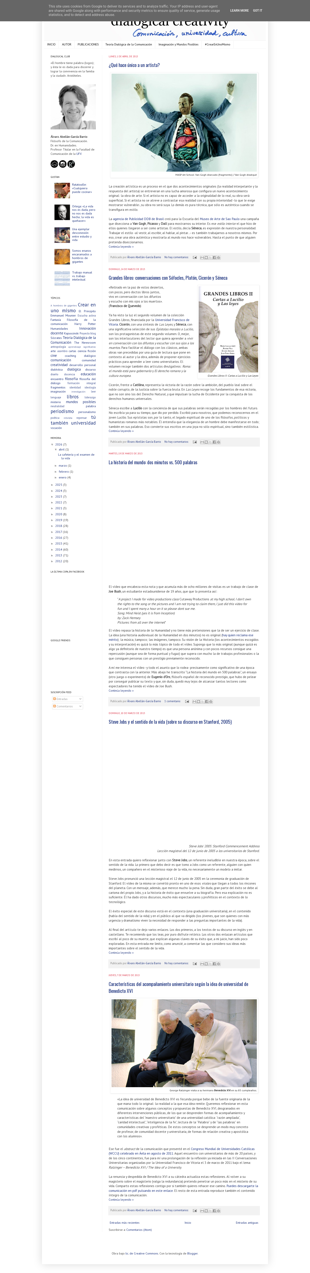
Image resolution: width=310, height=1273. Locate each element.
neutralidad (57, 406)
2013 (59, 555)
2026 (59, 444)
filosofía (71, 378)
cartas (72, 351)
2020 (59, 514)
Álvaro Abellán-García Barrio (144, 257)
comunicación (61, 360)
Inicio (187, 1223)
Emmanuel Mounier (63, 315)
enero (63, 477)
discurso (90, 369)
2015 (59, 543)
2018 (59, 526)
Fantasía (56, 320)
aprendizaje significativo (82, 346)
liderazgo (90, 397)
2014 (59, 549)
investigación (78, 391)
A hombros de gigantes (64, 305)
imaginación (58, 391)
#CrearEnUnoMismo (217, 44)
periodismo (62, 411)
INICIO (51, 44)
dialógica (74, 369)
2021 (59, 508)
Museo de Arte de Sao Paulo (220, 219)
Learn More (239, 10)
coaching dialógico (80, 356)
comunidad (89, 360)
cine (54, 355)
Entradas (60, 699)
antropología (58, 346)
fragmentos (58, 387)
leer (93, 391)
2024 (59, 491)
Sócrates (56, 338)
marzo (63, 465)
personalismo (87, 412)
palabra (91, 406)
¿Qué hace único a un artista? (134, 64)
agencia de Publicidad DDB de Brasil (138, 219)
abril (62, 449)
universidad (83, 423)
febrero (64, 471)
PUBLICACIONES (88, 44)
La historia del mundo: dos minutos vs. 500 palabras (153, 462)
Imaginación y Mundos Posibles (178, 44)
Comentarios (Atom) (139, 1230)
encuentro (57, 379)
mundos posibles (81, 401)
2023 (59, 496)
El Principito (87, 311)
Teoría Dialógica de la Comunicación (128, 44)
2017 (59, 532)
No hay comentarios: (176, 257)
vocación (56, 428)
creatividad (59, 364)
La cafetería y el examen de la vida (76, 456)
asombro (62, 351)
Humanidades (59, 329)
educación (88, 374)
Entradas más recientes (125, 1223)
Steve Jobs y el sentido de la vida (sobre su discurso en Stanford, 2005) (170, 721)
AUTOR (66, 44)
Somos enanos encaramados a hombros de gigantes (82, 256)
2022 (59, 502)
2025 (59, 485)
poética (55, 417)
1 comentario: (172, 701)
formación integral (82, 383)
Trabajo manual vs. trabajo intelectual (82, 276)
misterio (56, 402)
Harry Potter (85, 324)
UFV (78, 154)
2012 (59, 561)
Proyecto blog (88, 333)
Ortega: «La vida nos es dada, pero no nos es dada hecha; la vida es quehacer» (83, 213)
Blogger (192, 1253)
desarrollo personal (82, 365)
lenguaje (56, 397)
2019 (59, 520)
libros (73, 396)
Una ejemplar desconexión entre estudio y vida (81, 234)
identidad (75, 387)
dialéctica (57, 369)
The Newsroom (85, 343)
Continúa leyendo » (121, 246)
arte (53, 351)
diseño (54, 374)
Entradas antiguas (247, 1223)
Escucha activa (87, 315)
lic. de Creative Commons (142, 1253)
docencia (69, 374)
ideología (90, 387)
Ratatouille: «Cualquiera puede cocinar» (82, 188)
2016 (59, 538)
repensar (81, 417)
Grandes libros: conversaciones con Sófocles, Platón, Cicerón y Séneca (168, 277)
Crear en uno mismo (73, 307)
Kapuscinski (71, 333)
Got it (257, 10)
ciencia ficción (87, 351)
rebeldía (68, 417)
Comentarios (63, 706)
